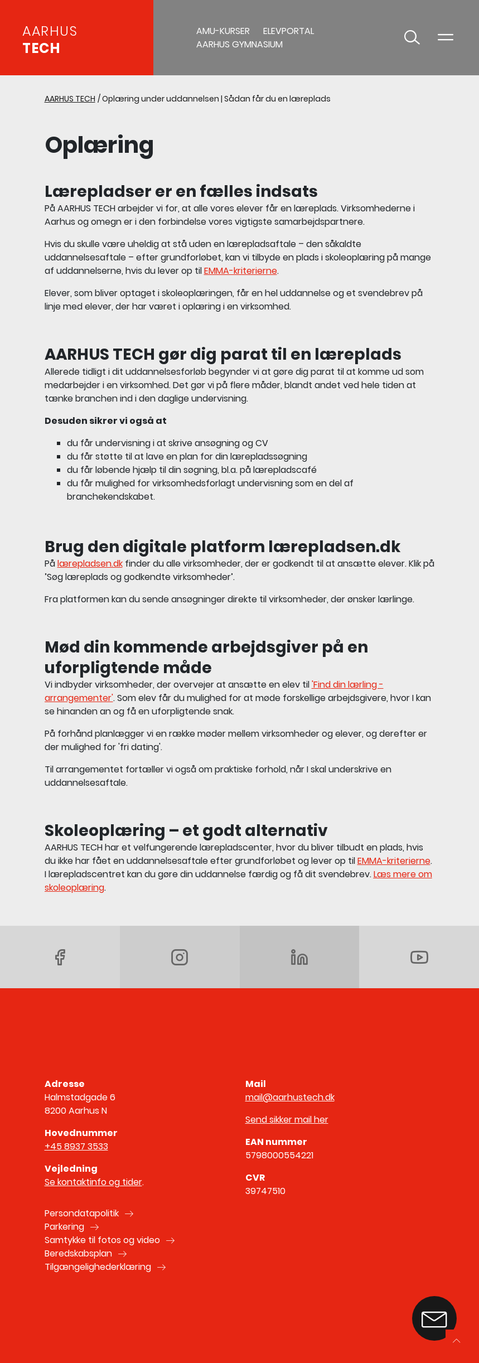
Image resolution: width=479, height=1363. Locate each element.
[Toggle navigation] (445, 38)
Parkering (64, 1226)
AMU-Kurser (223, 31)
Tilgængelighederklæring (98, 1266)
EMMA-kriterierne (240, 270)
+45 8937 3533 (76, 1146)
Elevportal (288, 31)
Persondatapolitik (82, 1213)
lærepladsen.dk (90, 563)
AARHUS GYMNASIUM (239, 44)
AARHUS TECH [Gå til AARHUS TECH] (70, 98)
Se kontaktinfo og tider (93, 1182)
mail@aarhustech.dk (290, 1097)
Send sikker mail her (286, 1119)
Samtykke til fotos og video (102, 1240)
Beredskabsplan (78, 1253)
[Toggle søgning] (412, 38)
